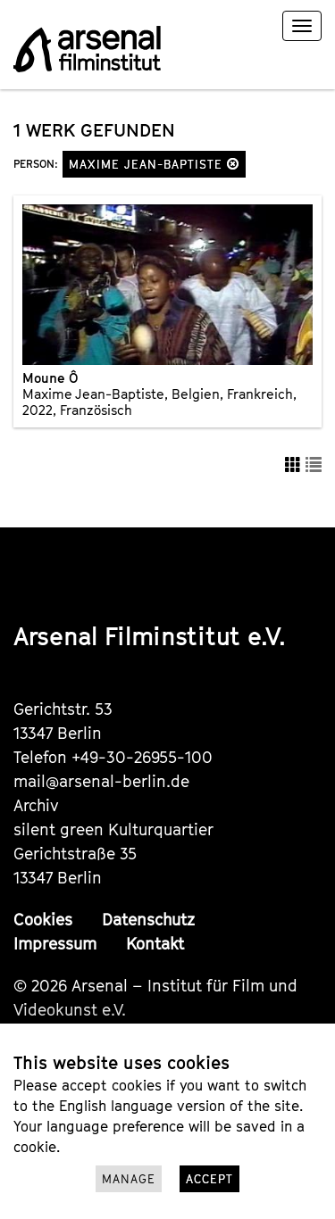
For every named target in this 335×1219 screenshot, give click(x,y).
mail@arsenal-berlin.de (101, 781)
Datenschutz (148, 919)
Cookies (42, 919)
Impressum (54, 943)
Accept (209, 1179)
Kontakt (155, 943)
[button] (233, 164)
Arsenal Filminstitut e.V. (149, 636)
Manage (128, 1179)
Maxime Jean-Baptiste (154, 164)
